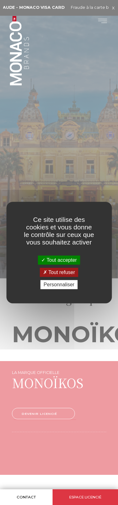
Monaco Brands (30, 66)
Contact (26, 497)
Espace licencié (85, 497)
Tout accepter (59, 260)
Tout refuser (59, 272)
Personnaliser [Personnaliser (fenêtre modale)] (59, 284)
